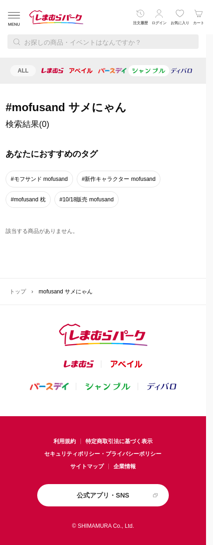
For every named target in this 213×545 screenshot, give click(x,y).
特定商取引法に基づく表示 (119, 441)
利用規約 (64, 441)
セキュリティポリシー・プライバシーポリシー (102, 454)
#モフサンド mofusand (39, 179)
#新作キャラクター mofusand (119, 179)
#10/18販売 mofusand (87, 199)
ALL (23, 70)
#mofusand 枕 (28, 199)
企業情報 (124, 466)
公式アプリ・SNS (103, 495)
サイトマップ (87, 466)
